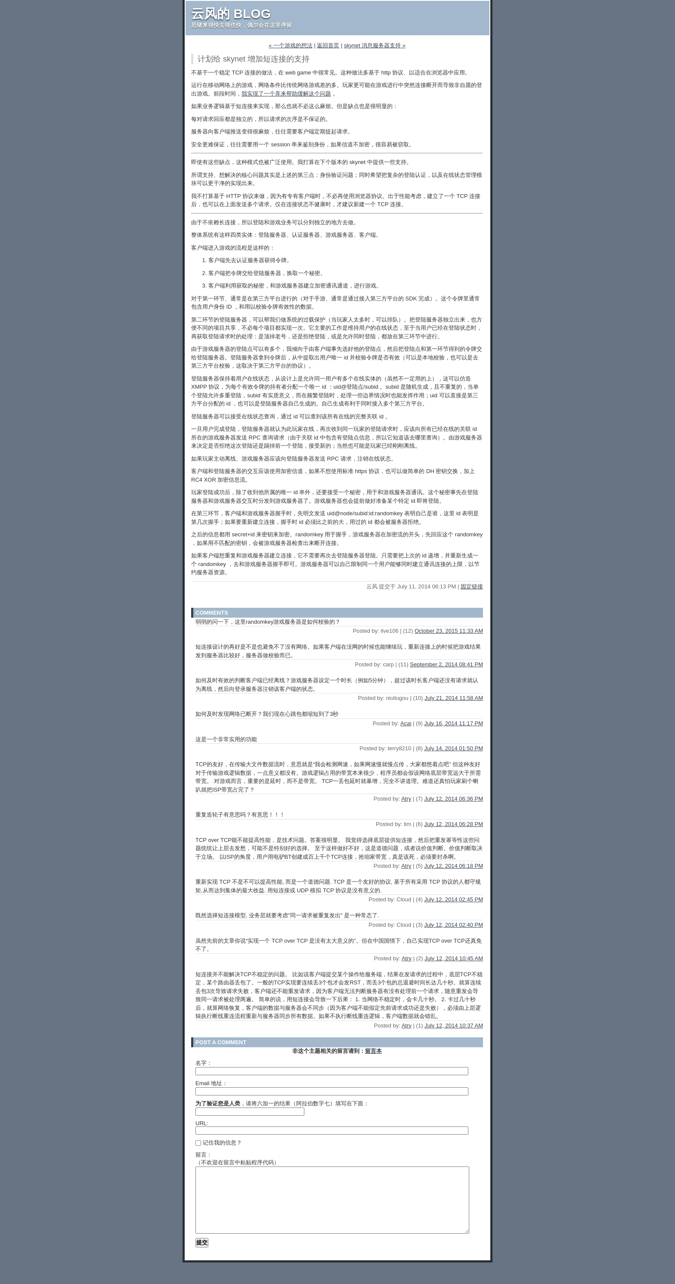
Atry (406, 798)
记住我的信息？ (218, 1142)
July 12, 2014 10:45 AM (453, 958)
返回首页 (328, 45)
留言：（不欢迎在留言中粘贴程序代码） (237, 1158)
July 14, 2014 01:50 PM (453, 748)
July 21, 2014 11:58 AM (453, 698)
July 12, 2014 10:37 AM (453, 1025)
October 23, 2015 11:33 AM (449, 631)
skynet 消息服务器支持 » (375, 45)
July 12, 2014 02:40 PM (453, 925)
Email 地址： (211, 1083)
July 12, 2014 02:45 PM (453, 899)
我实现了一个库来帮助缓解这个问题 (286, 93)
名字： (203, 1063)
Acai (405, 723)
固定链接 (472, 586)
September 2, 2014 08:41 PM (446, 664)
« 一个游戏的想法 (291, 45)
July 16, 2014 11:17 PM (453, 723)
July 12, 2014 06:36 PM (453, 798)
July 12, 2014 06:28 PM (453, 824)
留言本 (373, 1051)
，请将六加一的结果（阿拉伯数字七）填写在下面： (282, 1103)
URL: (201, 1123)
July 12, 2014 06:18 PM (453, 866)
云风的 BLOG (231, 13)
